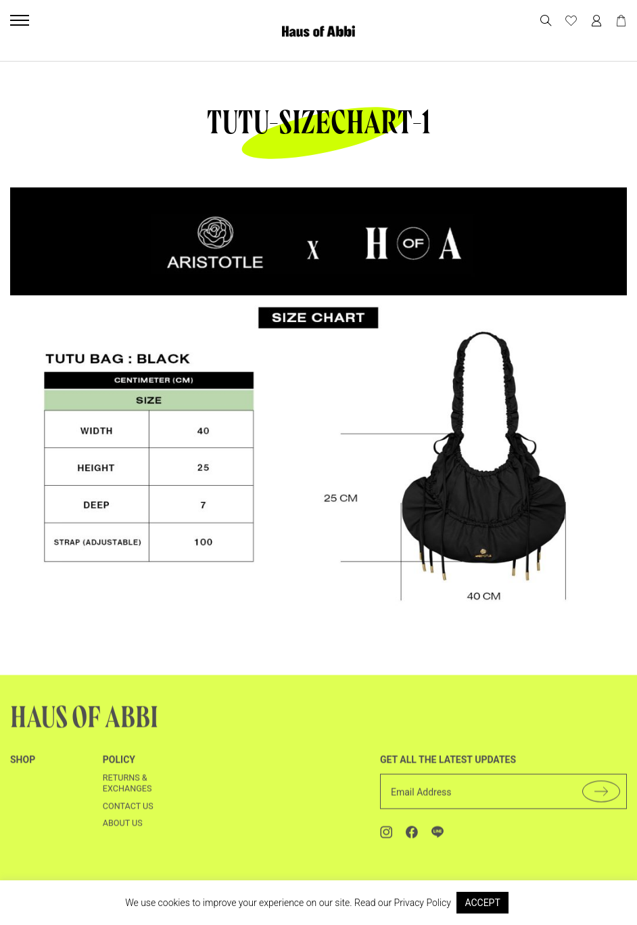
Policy (119, 771)
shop (22, 771)
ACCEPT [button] (482, 902)
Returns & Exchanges (127, 794)
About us (123, 835)
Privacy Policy (422, 902)
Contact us (128, 818)
